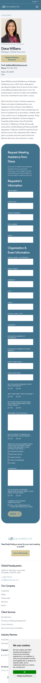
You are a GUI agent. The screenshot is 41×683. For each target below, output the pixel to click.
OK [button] (25, 672)
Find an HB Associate (20, 553)
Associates (7, 15)
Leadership (5, 591)
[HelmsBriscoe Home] (13, 6)
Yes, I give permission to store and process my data (21, 506)
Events (3, 605)
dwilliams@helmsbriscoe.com (16, 65)
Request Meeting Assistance (12, 59)
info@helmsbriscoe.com (10, 580)
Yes (11, 388)
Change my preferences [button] (24, 676)
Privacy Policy (6, 670)
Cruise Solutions (7, 624)
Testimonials (5, 598)
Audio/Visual (15, 457)
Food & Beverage (17, 460)
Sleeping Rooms (16, 451)
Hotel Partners (6, 640)
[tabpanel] (20, 110)
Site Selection (6, 617)
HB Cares (4, 602)
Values (3, 594)
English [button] (34, 1)
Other (12, 463)
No (19, 388)
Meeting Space (16, 454)
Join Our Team (6, 655)
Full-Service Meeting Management (13, 621)
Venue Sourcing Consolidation (12, 628)
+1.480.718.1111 (6, 577)
